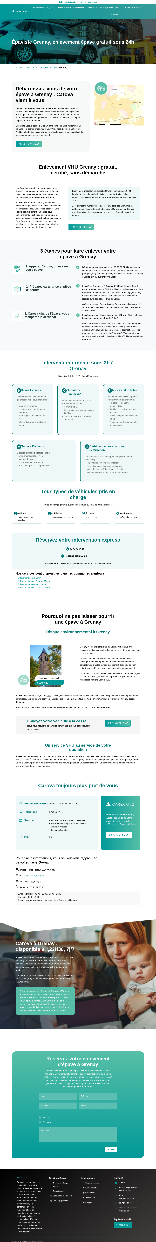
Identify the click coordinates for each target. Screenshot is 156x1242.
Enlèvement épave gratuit (43, 7)
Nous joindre (90, 1191)
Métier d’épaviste (64, 7)
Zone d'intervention (33, 67)
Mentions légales (92, 1182)
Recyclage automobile (109, 7)
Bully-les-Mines (54, 129)
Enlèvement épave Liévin (29, 578)
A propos (88, 1201)
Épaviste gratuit (59, 1190)
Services (91, 7)
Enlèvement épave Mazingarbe (32, 584)
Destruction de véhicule (62, 1195)
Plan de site (90, 1196)
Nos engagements (60, 1199)
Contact (114, 15)
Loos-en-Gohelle (70, 129)
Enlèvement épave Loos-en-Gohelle (34, 587)
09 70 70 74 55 (134, 7)
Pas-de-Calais (51, 67)
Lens (49, 696)
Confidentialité (91, 1187)
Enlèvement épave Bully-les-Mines (34, 581)
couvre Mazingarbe (37, 129)
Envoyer (111, 1148)
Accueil (19, 67)
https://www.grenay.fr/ (34, 875)
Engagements (79, 7)
